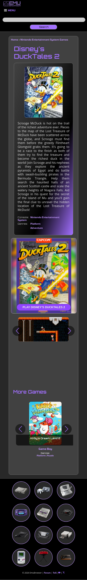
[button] (17, 331)
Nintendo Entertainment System (38, 218)
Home (14, 39)
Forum (47, 572)
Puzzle (50, 455)
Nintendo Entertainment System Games (44, 39)
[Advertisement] (43, 365)
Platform (35, 223)
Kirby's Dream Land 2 (45, 438)
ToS (55, 572)
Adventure (36, 227)
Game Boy (45, 449)
